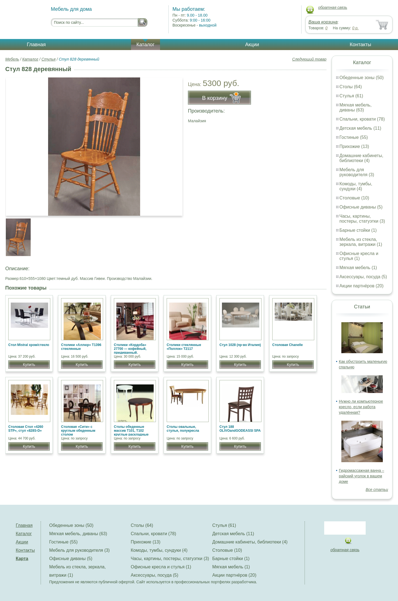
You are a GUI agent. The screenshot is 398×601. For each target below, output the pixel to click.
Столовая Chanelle (287, 345)
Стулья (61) (351, 95)
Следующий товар (309, 59)
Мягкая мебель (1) (358, 267)
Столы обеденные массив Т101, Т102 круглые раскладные (131, 430)
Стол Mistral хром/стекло (28, 345)
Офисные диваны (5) (361, 207)
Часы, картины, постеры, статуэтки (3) (362, 218)
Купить (29, 364)
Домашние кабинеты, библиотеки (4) (361, 158)
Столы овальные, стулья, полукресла (183, 429)
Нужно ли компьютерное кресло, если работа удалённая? (361, 407)
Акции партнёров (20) (361, 285)
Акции (252, 44)
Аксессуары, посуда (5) (363, 276)
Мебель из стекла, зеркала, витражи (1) (360, 242)
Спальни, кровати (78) (362, 119)
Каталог (146, 44)
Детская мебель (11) (360, 128)
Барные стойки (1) (358, 230)
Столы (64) (350, 86)
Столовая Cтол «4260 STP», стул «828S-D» (25, 429)
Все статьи (377, 489)
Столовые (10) (354, 198)
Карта (22, 558)
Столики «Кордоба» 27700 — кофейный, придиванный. (130, 349)
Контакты (360, 44)
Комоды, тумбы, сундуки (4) (355, 186)
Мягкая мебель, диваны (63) (355, 107)
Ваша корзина (322, 22)
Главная (36, 44)
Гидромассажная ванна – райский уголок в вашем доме (361, 476)
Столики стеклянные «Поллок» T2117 (184, 347)
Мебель (12, 59)
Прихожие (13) (354, 146)
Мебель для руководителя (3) (356, 172)
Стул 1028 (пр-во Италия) (240, 345)
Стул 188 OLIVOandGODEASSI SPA (240, 429)
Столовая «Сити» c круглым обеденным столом (78, 430)
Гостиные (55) (353, 137)
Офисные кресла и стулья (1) (358, 256)
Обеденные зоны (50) (361, 77)
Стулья (48, 59)
